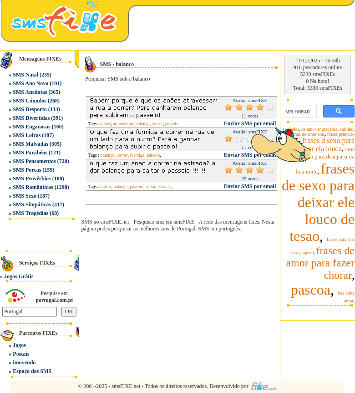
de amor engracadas (319, 129)
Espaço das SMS (32, 371)
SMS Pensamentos (34, 161)
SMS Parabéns (30, 152)
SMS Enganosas (31, 126)
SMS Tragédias (30, 213)
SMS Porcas (27, 170)
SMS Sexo (24, 196)
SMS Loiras (27, 135)
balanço (143, 123)
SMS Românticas (33, 187)
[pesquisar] (297, 111)
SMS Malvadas (30, 144)
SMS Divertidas (31, 118)
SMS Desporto (29, 109)
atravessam (123, 123)
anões (106, 123)
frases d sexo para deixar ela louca (325, 145)
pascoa (310, 289)
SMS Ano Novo (30, 83)
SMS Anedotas (30, 92)
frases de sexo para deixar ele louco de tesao (318, 202)
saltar (151, 186)
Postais (21, 354)
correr (157, 123)
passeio (171, 123)
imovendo (24, 362)
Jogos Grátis (18, 276)
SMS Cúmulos (29, 100)
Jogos (19, 345)
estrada (164, 186)
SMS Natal (25, 74)
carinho (347, 129)
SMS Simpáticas (32, 204)
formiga (137, 155)
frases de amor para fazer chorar (320, 263)
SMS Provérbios (32, 178)
